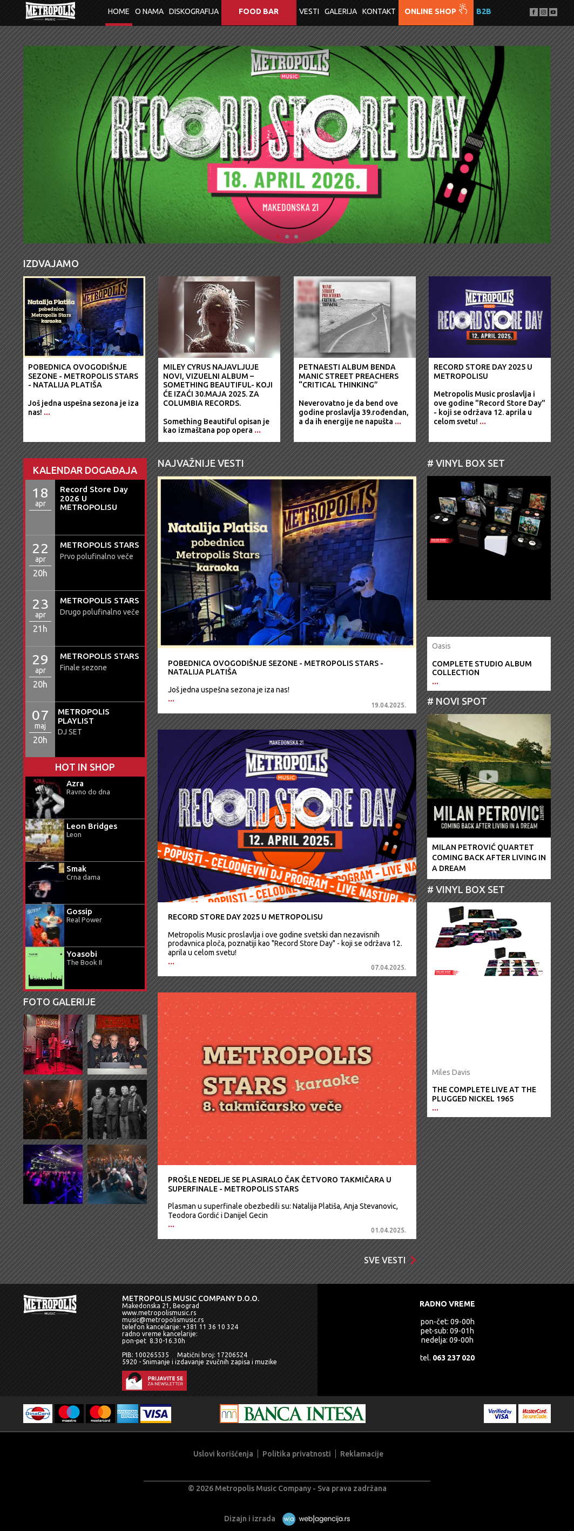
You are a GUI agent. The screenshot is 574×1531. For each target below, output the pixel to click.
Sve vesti (390, 1260)
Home (119, 11)
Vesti (309, 11)
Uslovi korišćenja (223, 1454)
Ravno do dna (88, 791)
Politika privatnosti (296, 1454)
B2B (483, 11)
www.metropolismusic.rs (159, 1312)
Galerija (341, 11)
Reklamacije (361, 1454)
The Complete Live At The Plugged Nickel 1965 (484, 1094)
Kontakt (379, 11)
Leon (74, 834)
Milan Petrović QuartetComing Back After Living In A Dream (489, 858)
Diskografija (194, 11)
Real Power (84, 919)
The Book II (84, 962)
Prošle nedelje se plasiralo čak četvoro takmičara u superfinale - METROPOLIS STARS (279, 1184)
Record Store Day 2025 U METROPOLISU (245, 917)
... (171, 699)
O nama (149, 11)
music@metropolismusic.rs (163, 1319)
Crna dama (83, 877)
